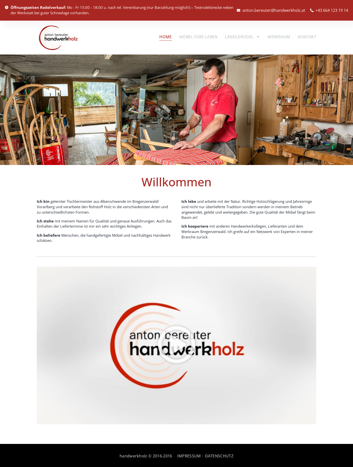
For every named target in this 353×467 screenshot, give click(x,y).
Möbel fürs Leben (198, 36)
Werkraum (278, 36)
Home (165, 36)
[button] (176, 344)
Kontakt (307, 36)
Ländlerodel (242, 36)
